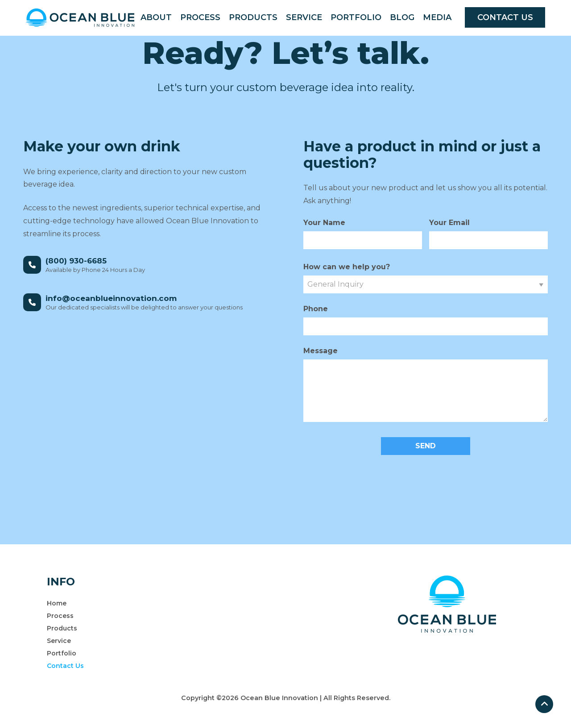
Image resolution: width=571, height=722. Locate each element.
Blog (402, 17)
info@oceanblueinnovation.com (111, 298)
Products (253, 17)
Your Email (449, 222)
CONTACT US (505, 17)
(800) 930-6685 (76, 260)
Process (200, 17)
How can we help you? (346, 267)
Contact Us (65, 666)
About (156, 17)
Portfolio (356, 17)
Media (437, 17)
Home (56, 603)
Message (320, 350)
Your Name (324, 222)
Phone (315, 309)
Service (304, 17)
